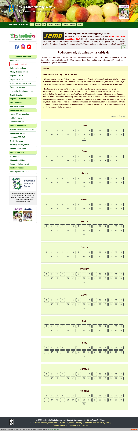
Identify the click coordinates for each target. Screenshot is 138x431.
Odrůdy (72, 24)
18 (57, 134)
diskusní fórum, (99, 423)
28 (111, 134)
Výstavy (50, 24)
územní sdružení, (41, 423)
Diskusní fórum (16, 103)
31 (84, 139)
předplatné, (72, 425)
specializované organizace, (58, 423)
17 (52, 134)
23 (84, 134)
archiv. (85, 425)
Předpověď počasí (17, 168)
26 (100, 134)
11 (100, 130)
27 (105, 134)
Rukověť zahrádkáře (18, 126)
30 (121, 134)
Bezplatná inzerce (17, 152)
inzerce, (80, 425)
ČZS (32, 24)
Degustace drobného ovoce (20, 99)
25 (95, 134)
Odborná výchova (17, 110)
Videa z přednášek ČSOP (19, 172)
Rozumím (134, 429)
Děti (43, 24)
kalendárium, (88, 423)
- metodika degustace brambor (22, 91)
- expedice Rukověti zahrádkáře (22, 129)
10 (95, 130)
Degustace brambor (17, 87)
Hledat (80, 24)
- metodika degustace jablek (21, 83)
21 (73, 134)
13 (111, 130)
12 (105, 130)
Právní (38, 24)
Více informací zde (53, 429)
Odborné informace (23, 57)
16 (46, 134)
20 (68, 134)
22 (78, 134)
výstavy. (108, 423)
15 (121, 130)
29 (116, 134)
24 (89, 134)
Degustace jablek (16, 80)
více (123, 47)
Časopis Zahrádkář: (60, 425)
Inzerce (57, 24)
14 (116, 130)
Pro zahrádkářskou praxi (19, 164)
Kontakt (65, 24)
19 (62, 134)
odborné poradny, (75, 423)
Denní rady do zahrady (18, 64)
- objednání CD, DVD (17, 137)
